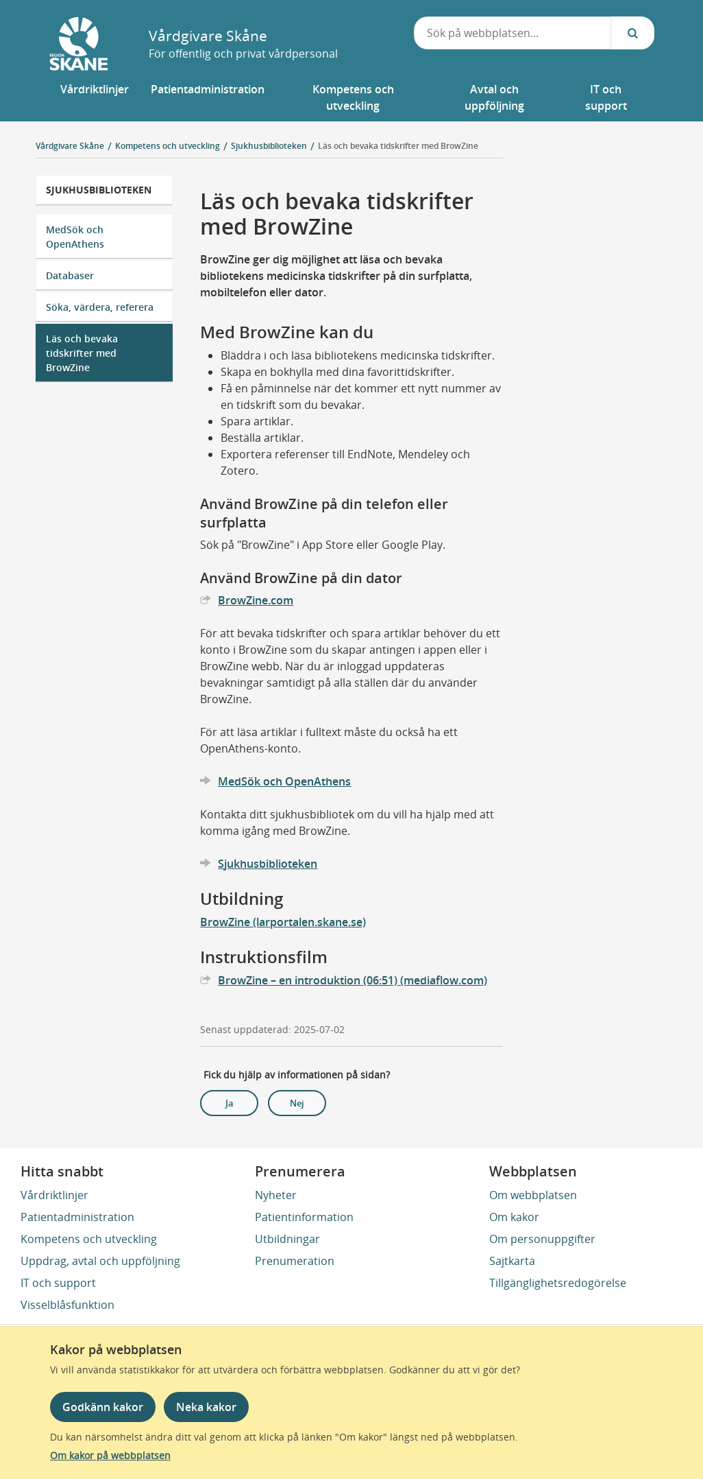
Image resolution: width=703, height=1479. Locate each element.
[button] (94, 97)
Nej (297, 1103)
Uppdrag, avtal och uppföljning (100, 1260)
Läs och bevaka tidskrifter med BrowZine (398, 146)
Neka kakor (206, 1407)
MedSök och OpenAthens (75, 236)
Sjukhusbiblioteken (98, 189)
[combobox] (512, 32)
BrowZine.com (255, 600)
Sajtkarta (512, 1260)
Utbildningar (287, 1238)
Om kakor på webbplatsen (110, 1455)
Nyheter (276, 1195)
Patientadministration (77, 1216)
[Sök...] (632, 32)
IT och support (58, 1282)
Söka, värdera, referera (99, 306)
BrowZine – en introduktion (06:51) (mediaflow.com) (352, 980)
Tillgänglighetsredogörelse (557, 1282)
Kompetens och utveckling (89, 1238)
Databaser (70, 275)
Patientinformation (304, 1216)
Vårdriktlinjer (54, 1195)
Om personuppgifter (542, 1238)
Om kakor (514, 1216)
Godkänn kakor (102, 1407)
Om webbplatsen (533, 1195)
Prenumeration (294, 1260)
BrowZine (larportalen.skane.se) (283, 922)
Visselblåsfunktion (67, 1304)
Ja (229, 1103)
